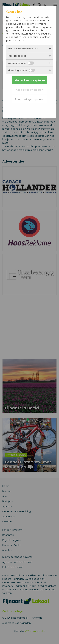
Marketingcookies (21, 70)
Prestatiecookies (17, 55)
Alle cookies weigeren (29, 89)
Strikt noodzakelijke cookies (23, 48)
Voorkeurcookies (21, 63)
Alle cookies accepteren (29, 80)
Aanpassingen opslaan (29, 99)
